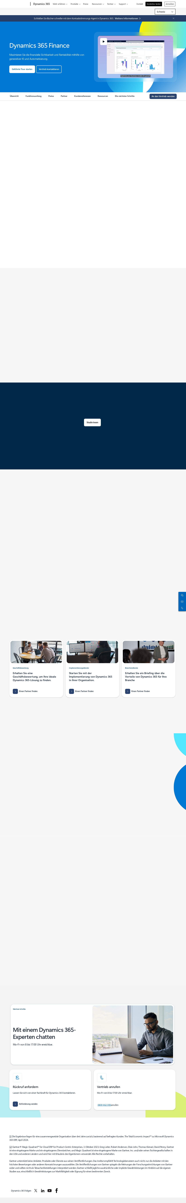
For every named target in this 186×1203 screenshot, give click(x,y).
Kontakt (140, 4)
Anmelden (170, 4)
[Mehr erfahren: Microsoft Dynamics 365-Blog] (128, 18)
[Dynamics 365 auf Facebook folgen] (56, 1190)
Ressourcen (97, 4)
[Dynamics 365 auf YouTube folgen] (49, 1190)
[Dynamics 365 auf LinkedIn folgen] (42, 1190)
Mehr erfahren (59, 4)
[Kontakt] (181, 601)
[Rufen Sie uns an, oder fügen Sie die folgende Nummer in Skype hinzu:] (181, 608)
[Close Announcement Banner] (173, 18)
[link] (14, 97)
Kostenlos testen (154, 4)
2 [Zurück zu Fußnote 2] (10, 1146)
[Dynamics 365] (41, 4)
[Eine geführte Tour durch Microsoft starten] (22, 69)
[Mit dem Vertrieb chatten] (181, 595)
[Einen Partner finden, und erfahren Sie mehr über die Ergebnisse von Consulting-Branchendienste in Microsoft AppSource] (137, 691)
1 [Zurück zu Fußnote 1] (10, 1136)
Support (122, 4)
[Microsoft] (19, 4)
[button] (103, 41)
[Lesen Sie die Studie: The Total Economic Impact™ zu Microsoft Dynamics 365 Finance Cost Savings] (92, 422)
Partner (110, 4)
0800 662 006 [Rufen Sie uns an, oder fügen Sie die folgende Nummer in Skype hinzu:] (104, 1104)
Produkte (74, 4)
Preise (85, 4)
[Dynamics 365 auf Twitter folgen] (35, 1190)
